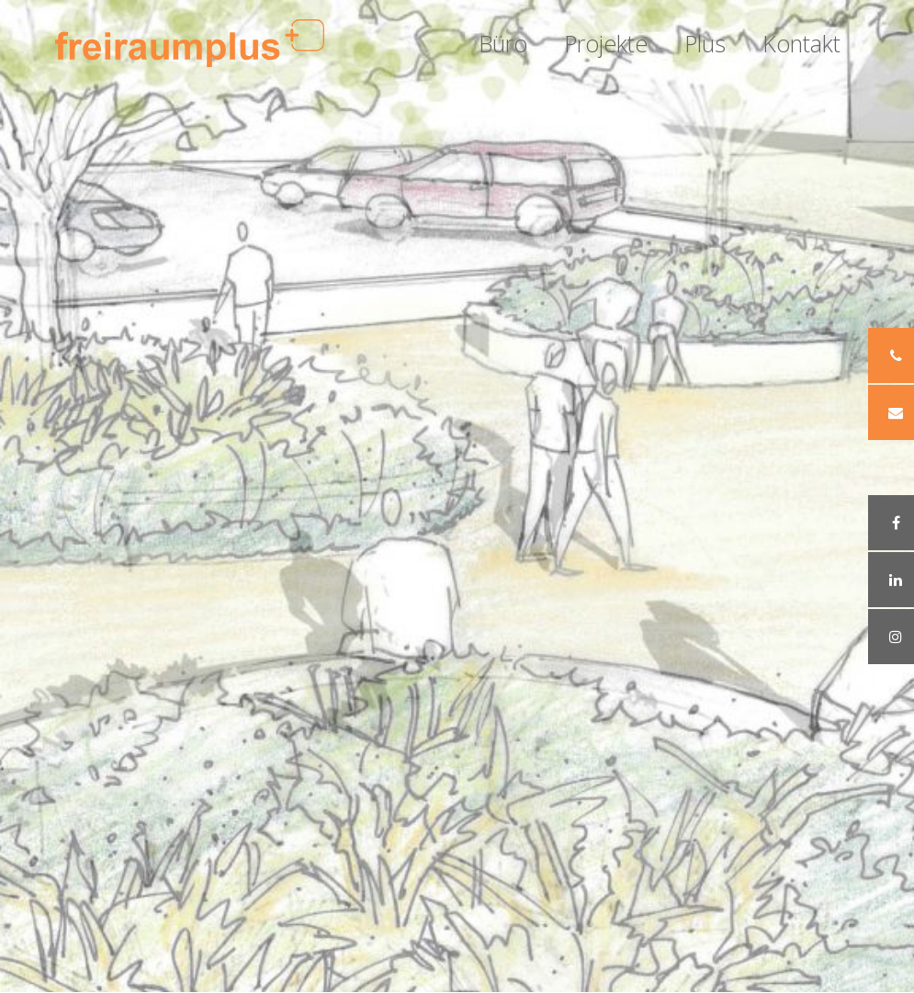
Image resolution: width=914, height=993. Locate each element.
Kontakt (801, 43)
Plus (705, 43)
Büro (503, 43)
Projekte (606, 43)
